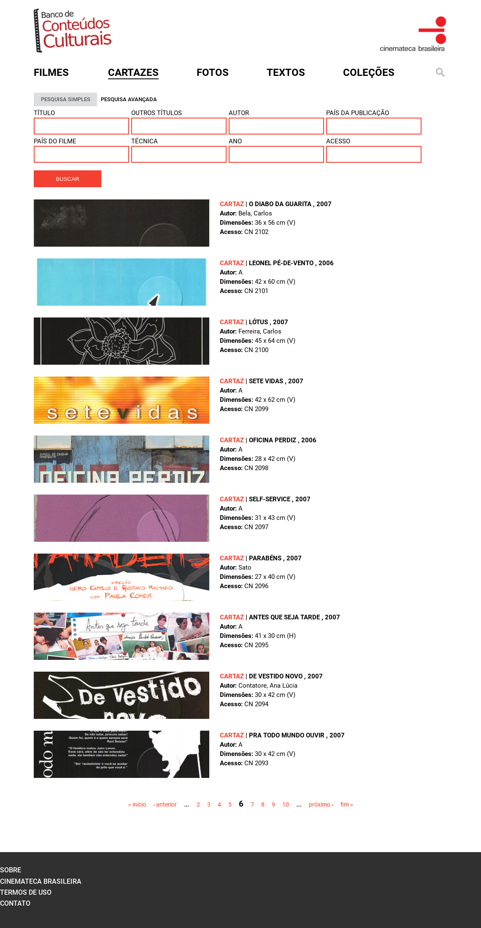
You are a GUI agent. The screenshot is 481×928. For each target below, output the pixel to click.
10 (285, 804)
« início (137, 804)
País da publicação (357, 113)
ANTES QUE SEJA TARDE (285, 617)
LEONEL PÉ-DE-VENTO (282, 263)
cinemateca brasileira (40, 881)
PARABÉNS (266, 558)
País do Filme (55, 141)
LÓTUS (259, 322)
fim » (346, 804)
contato (15, 903)
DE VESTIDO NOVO (276, 676)
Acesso (338, 141)
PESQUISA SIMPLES (65, 99)
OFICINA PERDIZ (273, 440)
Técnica (144, 141)
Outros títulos (156, 113)
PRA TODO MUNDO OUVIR (287, 735)
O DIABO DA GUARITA (281, 204)
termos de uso (25, 892)
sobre (10, 870)
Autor (239, 113)
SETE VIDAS (267, 381)
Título (44, 113)
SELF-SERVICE (270, 499)
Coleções (369, 72)
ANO (235, 141)
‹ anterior (165, 804)
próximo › (321, 804)
